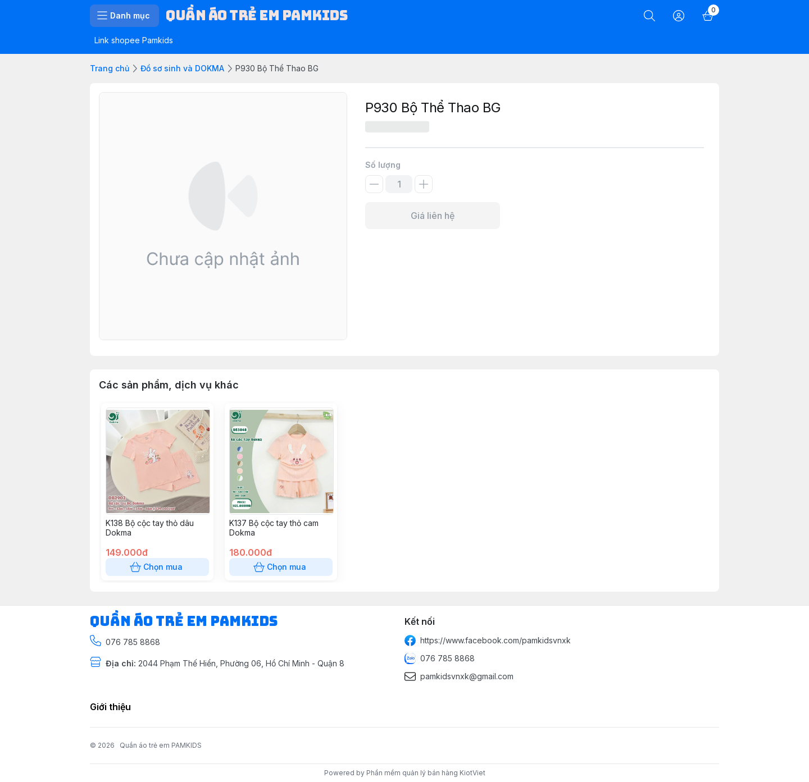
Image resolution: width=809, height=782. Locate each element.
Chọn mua (157, 567)
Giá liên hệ (432, 215)
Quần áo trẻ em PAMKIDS (161, 745)
